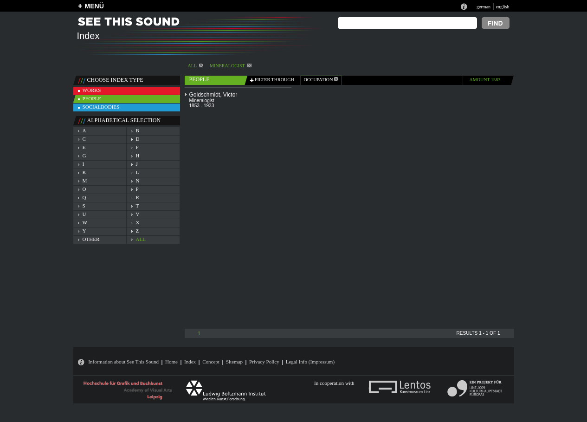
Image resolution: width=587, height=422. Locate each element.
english (502, 6)
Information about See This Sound (123, 361)
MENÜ (94, 6)
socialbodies (101, 107)
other (91, 239)
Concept (210, 361)
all (141, 239)
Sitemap (234, 361)
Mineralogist (231, 65)
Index (190, 361)
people (92, 98)
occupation (321, 79)
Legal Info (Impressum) (310, 361)
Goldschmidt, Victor (213, 94)
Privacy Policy (264, 361)
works (92, 90)
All (196, 65)
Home (171, 361)
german (483, 6)
